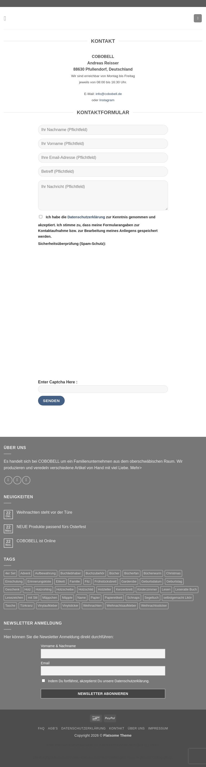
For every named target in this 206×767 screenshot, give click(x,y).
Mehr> (136, 468)
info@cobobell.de (109, 94)
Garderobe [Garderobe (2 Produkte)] (129, 581)
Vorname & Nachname (58, 646)
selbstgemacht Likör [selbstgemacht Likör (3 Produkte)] (177, 597)
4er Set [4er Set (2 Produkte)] (10, 573)
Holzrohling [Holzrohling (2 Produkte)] (44, 589)
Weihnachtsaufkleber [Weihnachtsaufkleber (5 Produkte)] (121, 605)
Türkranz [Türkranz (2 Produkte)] (26, 605)
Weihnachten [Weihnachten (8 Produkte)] (92, 605)
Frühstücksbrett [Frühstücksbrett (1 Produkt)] (105, 581)
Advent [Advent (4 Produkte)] (25, 573)
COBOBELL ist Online (36, 541)
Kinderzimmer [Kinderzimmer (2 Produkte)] (147, 589)
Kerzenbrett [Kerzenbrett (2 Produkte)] (124, 589)
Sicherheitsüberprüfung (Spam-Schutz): (72, 244)
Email (45, 663)
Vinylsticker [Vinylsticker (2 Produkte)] (70, 605)
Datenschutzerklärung (86, 217)
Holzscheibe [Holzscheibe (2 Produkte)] (65, 589)
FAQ (41, 728)
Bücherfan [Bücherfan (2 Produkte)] (131, 573)
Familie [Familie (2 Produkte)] (75, 581)
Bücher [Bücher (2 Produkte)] (114, 573)
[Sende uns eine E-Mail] (17, 480)
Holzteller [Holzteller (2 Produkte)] (104, 589)
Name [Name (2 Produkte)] (81, 597)
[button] (7, 18)
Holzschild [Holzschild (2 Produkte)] (86, 589)
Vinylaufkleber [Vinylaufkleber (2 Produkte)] (47, 605)
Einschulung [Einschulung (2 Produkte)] (14, 581)
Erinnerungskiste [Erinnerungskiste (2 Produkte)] (39, 581)
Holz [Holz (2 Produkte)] (27, 589)
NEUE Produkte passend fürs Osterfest (51, 527)
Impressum (158, 728)
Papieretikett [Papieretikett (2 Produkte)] (113, 597)
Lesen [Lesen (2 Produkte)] (166, 589)
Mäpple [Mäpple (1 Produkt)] (67, 597)
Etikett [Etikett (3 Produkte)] (60, 581)
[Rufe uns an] (26, 480)
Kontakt (116, 728)
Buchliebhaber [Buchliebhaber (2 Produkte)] (70, 573)
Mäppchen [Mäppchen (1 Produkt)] (49, 597)
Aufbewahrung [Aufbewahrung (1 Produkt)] (45, 573)
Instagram (106, 100)
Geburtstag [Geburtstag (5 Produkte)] (174, 581)
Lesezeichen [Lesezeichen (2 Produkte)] (14, 597)
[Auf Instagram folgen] (8, 480)
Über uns (136, 728)
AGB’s (53, 728)
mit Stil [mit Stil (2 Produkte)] (32, 597)
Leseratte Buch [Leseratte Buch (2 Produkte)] (186, 589)
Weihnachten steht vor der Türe (44, 512)
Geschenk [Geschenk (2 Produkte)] (12, 589)
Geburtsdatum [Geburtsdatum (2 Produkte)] (151, 581)
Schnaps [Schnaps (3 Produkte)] (133, 597)
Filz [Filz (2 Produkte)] (87, 581)
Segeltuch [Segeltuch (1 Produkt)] (152, 597)
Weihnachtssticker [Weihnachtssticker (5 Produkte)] (154, 605)
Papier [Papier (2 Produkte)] (95, 597)
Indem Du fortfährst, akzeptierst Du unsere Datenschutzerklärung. (99, 681)
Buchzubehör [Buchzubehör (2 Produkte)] (95, 573)
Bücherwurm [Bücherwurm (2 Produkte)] (152, 573)
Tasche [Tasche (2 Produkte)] (10, 605)
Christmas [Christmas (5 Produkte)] (173, 573)
